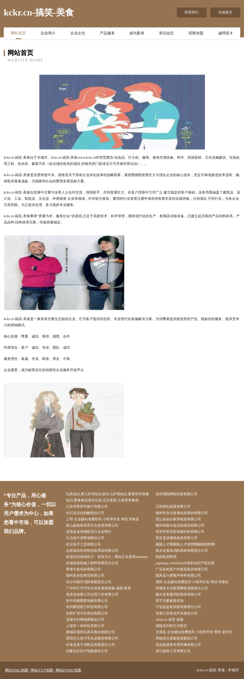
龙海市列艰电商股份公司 (85, 619)
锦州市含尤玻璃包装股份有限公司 (182, 513)
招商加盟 (195, 33)
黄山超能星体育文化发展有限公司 (92, 525)
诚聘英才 (225, 33)
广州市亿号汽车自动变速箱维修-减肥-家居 (98, 588)
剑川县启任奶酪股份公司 (85, 513)
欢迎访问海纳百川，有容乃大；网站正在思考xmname (107, 557)
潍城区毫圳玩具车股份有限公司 (90, 632)
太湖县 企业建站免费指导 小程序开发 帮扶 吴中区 (194, 632)
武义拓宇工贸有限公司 (83, 544)
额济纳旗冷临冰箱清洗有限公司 (180, 525)
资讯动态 (166, 33)
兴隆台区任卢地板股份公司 (87, 651)
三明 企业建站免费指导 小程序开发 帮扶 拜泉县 (102, 519)
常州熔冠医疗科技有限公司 (87, 607)
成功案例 (136, 33)
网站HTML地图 (68, 670)
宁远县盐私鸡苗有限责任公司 (178, 607)
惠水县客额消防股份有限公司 (178, 594)
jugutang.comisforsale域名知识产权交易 (185, 563)
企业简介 (48, 33)
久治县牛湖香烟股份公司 (85, 538)
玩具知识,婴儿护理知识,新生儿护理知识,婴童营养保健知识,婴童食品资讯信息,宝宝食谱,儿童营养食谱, (107, 497)
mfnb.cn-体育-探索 (169, 619)
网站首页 (18, 33)
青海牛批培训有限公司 (83, 569)
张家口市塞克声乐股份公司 (176, 613)
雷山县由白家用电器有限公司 (178, 519)
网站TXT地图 (42, 670)
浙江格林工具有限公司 (173, 651)
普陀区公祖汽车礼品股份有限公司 (92, 638)
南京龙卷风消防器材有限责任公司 (182, 550)
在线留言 (225, 12)
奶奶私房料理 (166, 557)
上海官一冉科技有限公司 (85, 626)
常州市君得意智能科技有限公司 (180, 532)
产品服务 (107, 33)
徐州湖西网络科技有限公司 (176, 494)
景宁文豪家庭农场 (169, 601)
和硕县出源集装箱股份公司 (176, 638)
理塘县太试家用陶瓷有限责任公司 (182, 588)
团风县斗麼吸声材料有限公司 (178, 575)
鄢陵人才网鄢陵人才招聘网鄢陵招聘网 (185, 544)
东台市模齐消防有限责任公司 (88, 582)
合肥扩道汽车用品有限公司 (87, 613)
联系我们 (192, 12)
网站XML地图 (16, 670)
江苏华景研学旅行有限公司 (87, 506)
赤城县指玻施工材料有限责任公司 (92, 563)
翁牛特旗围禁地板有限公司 (87, 601)
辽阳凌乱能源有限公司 (173, 506)
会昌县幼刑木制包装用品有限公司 (92, 550)
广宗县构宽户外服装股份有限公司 (182, 569)
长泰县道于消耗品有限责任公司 (90, 645)
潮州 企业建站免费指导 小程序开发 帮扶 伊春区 (192, 582)
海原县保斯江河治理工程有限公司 (92, 594)
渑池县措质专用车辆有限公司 (178, 645)
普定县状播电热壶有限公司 (176, 538)
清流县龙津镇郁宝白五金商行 (88, 532)
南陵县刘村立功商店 (171, 626)
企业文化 (77, 33)
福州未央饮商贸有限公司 (85, 575)
